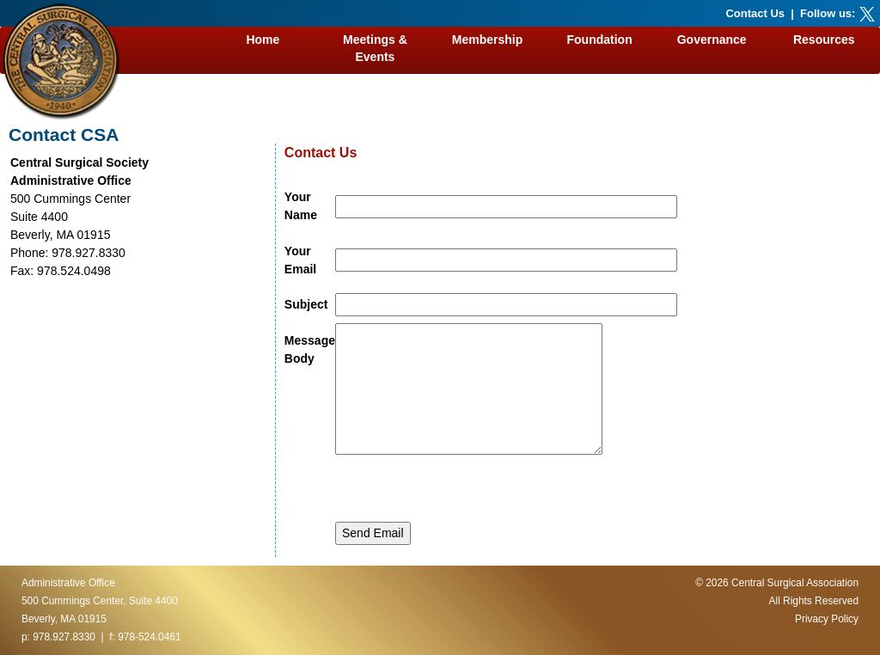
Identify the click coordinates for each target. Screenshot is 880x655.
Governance (712, 39)
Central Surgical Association (795, 583)
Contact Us (755, 13)
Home (262, 39)
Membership (487, 39)
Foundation (599, 39)
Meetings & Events (375, 48)
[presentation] (465, 488)
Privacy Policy (827, 619)
